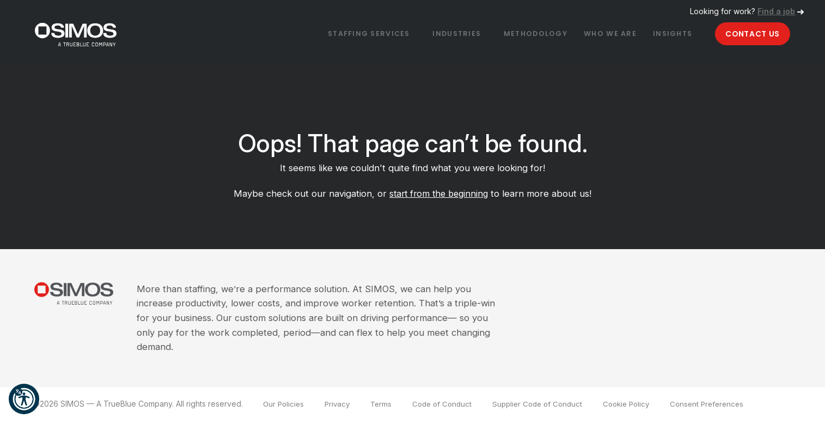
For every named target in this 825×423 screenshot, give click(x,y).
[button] (24, 399)
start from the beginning (439, 195)
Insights (662, 34)
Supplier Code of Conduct (547, 405)
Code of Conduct (448, 405)
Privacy (340, 405)
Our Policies (284, 405)
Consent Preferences (725, 405)
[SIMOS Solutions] (85, 298)
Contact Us (749, 34)
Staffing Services (340, 34)
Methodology (517, 34)
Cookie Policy (641, 405)
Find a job (776, 11)
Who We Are (597, 34)
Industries (433, 34)
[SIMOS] (86, 34)
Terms (385, 405)
